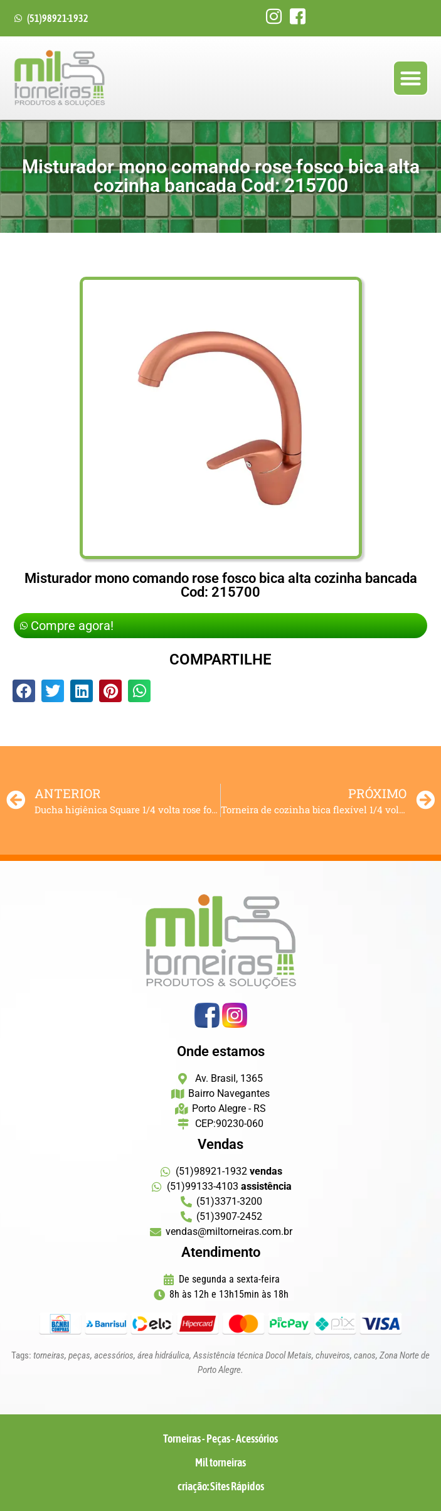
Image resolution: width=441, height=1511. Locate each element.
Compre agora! (67, 625)
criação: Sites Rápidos (221, 1486)
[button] (410, 78)
